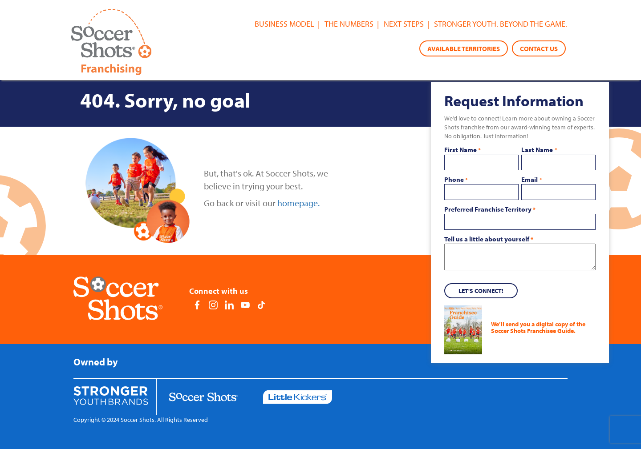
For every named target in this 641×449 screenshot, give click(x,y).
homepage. (298, 202)
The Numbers (349, 24)
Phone (456, 179)
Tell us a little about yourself (488, 239)
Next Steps (404, 24)
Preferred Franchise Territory (490, 209)
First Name (462, 149)
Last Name (539, 149)
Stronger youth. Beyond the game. (500, 24)
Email (531, 179)
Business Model (284, 24)
